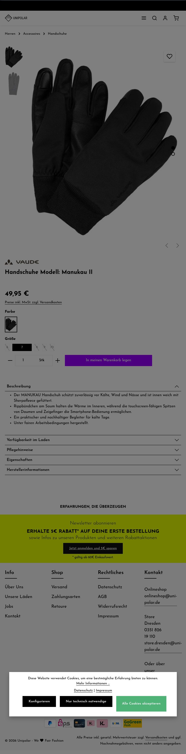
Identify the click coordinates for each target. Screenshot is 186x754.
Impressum (108, 620)
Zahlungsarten (65, 600)
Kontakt (12, 620)
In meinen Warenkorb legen (108, 360)
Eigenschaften (21, 462)
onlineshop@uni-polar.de (160, 603)
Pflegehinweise (21, 452)
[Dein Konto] (165, 18)
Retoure (59, 610)
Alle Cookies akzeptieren (141, 703)
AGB (102, 600)
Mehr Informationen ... (93, 683)
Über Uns (14, 591)
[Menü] (144, 18)
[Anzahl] (23, 360)
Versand (59, 591)
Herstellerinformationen (31, 473)
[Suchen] (154, 18)
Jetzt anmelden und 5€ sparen (93, 552)
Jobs (9, 610)
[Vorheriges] (167, 245)
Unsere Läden (18, 600)
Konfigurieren (39, 701)
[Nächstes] (177, 245)
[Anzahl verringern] (10, 360)
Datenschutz (110, 591)
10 (52, 348)
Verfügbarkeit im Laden (31, 441)
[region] (93, 147)
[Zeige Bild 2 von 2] (173, 154)
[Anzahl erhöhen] (58, 360)
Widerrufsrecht (112, 610)
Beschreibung (20, 387)
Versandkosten (156, 741)
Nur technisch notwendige (86, 701)
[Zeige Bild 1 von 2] (173, 148)
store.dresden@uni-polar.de (163, 650)
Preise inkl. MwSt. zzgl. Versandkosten (33, 302)
